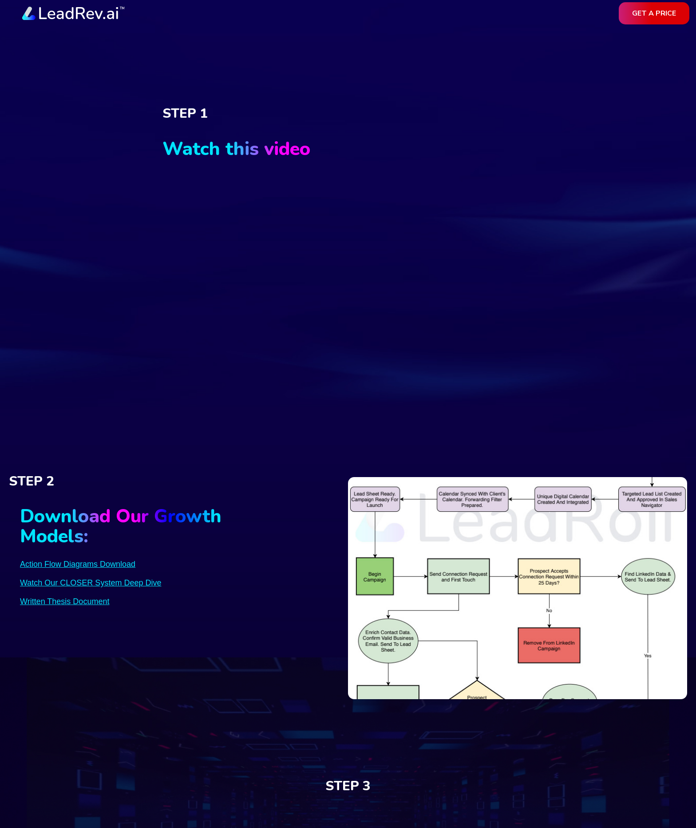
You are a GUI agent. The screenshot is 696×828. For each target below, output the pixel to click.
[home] (73, 13)
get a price (654, 13)
